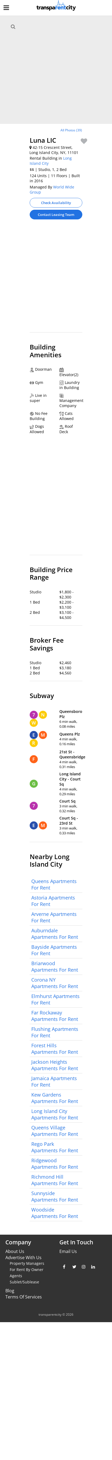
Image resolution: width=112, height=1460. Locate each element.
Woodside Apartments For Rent (54, 1212)
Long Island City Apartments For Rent (54, 1114)
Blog (9, 1291)
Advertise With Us (23, 1258)
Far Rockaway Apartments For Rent (54, 1015)
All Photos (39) (71, 130)
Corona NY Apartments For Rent (54, 982)
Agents (16, 1275)
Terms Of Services (23, 1297)
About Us (14, 1251)
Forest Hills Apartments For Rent (54, 1048)
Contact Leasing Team (56, 214)
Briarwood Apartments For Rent (54, 966)
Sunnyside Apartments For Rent (54, 1196)
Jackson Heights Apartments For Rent (54, 1065)
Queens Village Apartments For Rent (54, 1130)
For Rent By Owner (26, 1269)
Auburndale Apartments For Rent (54, 933)
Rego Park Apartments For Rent (54, 1147)
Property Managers (27, 1263)
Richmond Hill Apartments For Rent (54, 1180)
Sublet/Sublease (24, 1281)
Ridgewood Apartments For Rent (54, 1163)
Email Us (68, 1251)
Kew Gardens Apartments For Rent (54, 1097)
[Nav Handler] (7, 8)
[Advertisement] (54, 278)
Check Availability (56, 202)
